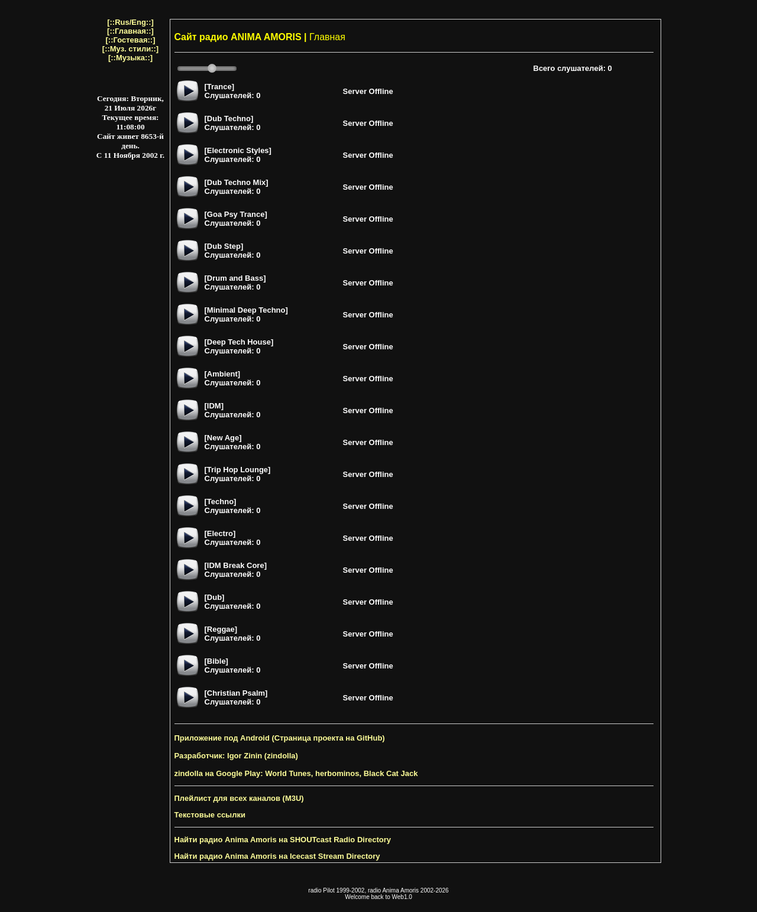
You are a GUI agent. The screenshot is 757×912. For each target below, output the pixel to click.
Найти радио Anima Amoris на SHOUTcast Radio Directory (282, 839)
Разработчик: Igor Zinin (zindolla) (236, 755)
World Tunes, (289, 773)
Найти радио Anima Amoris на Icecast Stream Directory (277, 856)
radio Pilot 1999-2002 (336, 890)
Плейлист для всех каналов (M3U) (239, 798)
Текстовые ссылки (209, 814)
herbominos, (338, 773)
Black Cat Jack (391, 773)
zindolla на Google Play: (218, 773)
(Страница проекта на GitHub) (328, 738)
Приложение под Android (222, 738)
